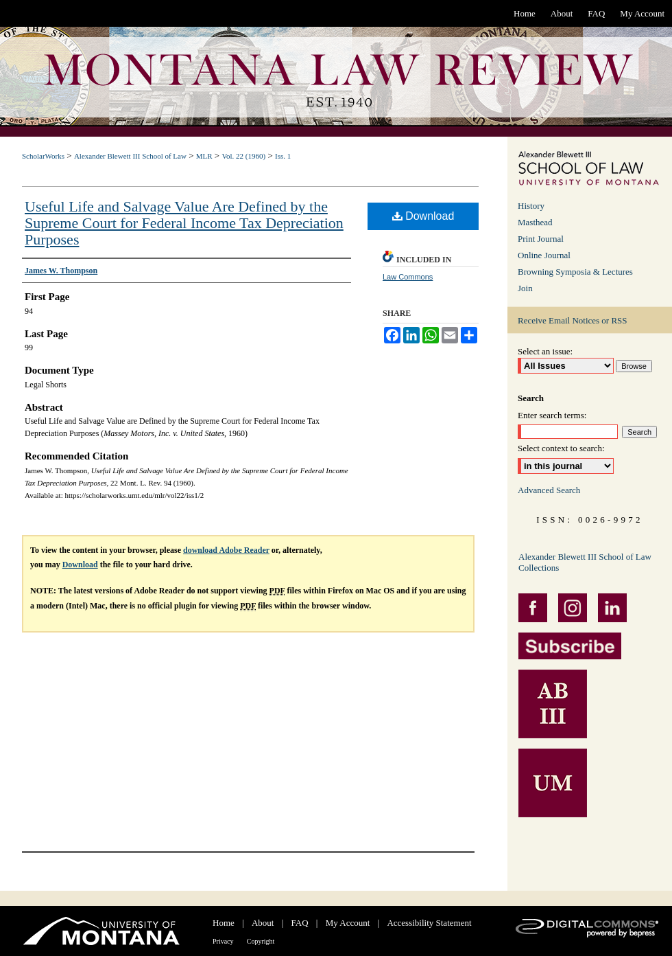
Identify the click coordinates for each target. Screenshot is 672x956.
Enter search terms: (552, 415)
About (263, 923)
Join (525, 288)
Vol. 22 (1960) (243, 156)
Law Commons (408, 277)
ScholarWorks (43, 156)
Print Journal (541, 239)
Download (423, 216)
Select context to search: (561, 448)
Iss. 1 (283, 156)
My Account (348, 923)
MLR (204, 156)
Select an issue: (545, 351)
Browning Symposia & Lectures (575, 271)
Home (224, 923)
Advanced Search (549, 490)
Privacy (223, 941)
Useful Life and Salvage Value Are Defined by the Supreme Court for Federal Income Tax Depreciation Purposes (184, 223)
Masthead (535, 222)
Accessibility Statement (429, 923)
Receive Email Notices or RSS (572, 320)
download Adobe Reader (226, 550)
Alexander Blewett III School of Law (130, 156)
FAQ (300, 923)
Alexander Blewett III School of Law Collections (584, 562)
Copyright (261, 941)
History (531, 206)
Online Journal (544, 255)
